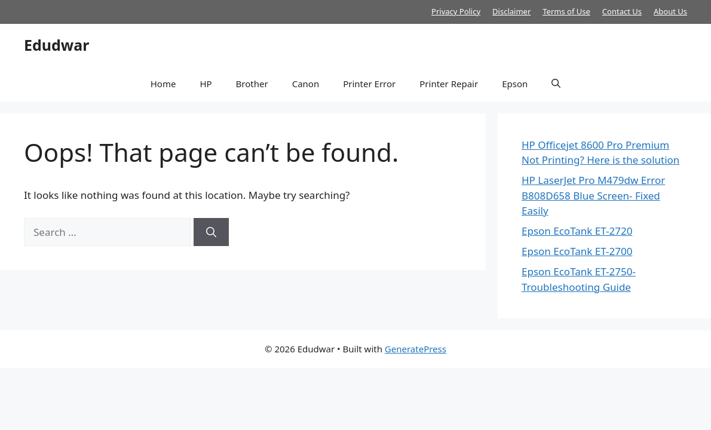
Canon (306, 84)
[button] (556, 84)
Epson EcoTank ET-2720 (577, 231)
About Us (670, 11)
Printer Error (369, 84)
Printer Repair (448, 84)
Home (163, 84)
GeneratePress (415, 349)
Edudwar (56, 45)
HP (206, 84)
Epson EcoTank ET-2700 (577, 251)
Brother (252, 84)
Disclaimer (511, 11)
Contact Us (622, 11)
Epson (515, 84)
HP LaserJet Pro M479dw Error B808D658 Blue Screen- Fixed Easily (593, 195)
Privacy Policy (455, 11)
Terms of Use (566, 11)
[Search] (211, 232)
